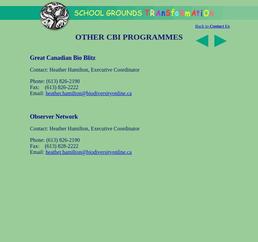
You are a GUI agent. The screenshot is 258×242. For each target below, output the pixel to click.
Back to (212, 26)
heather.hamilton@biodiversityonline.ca (89, 93)
